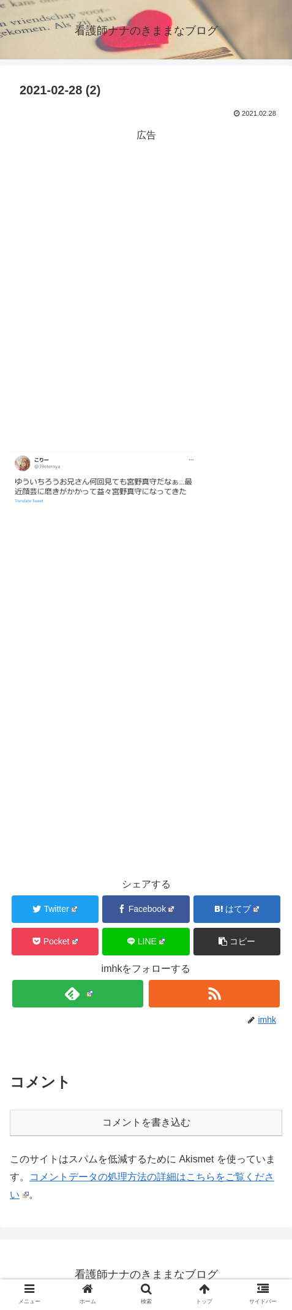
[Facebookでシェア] (145, 909)
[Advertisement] (146, 291)
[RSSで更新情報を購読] (214, 993)
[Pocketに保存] (55, 941)
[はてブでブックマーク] (236, 909)
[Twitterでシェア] (55, 909)
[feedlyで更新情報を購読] (77, 993)
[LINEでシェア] (145, 941)
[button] (236, 941)
